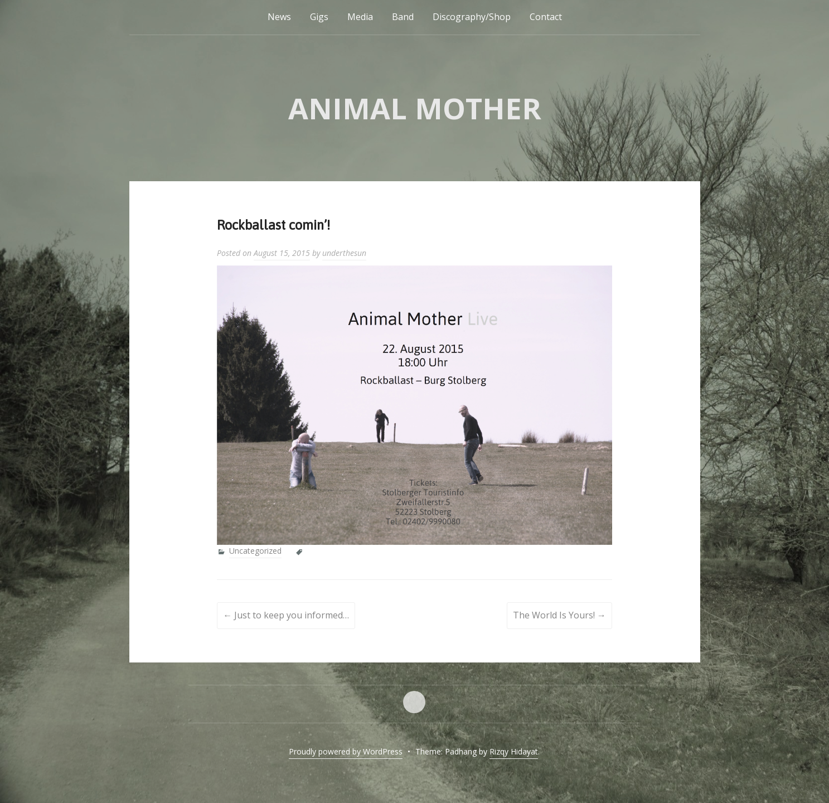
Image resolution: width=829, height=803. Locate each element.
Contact (546, 17)
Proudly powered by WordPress (346, 751)
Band (403, 17)
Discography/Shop (472, 17)
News (279, 17)
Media (360, 17)
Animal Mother (414, 108)
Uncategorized (255, 550)
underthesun (344, 253)
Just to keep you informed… (286, 615)
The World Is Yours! (559, 615)
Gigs (319, 17)
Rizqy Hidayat (513, 751)
